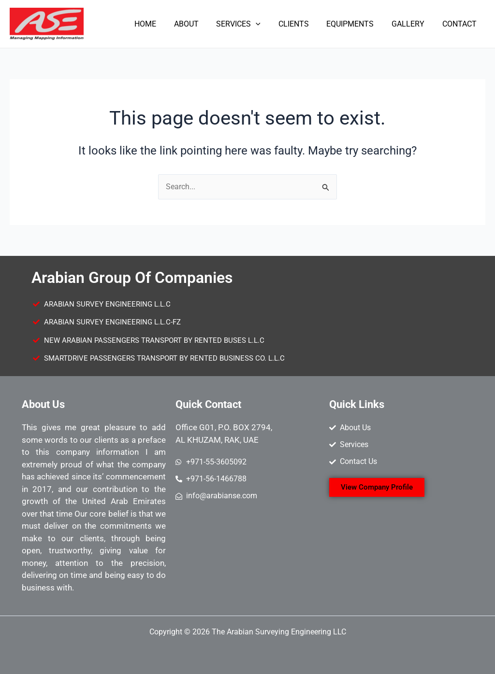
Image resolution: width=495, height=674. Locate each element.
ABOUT (198, 23)
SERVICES (248, 24)
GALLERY (411, 23)
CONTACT (460, 23)
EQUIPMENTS (355, 23)
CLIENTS (301, 23)
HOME (160, 23)
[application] (266, 24)
